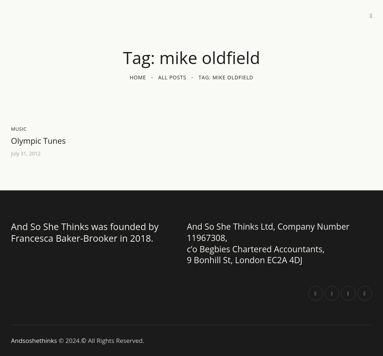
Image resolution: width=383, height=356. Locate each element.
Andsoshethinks (35, 340)
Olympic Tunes (38, 141)
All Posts (172, 77)
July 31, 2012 (26, 153)
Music (19, 129)
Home (137, 77)
